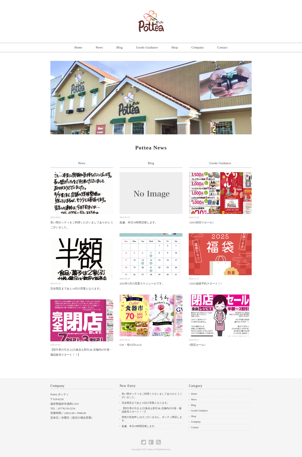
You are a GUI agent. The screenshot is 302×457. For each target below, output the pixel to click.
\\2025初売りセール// (201, 222)
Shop (174, 47)
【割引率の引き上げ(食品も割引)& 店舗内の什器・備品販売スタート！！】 (151, 410)
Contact (222, 47)
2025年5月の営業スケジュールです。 (142, 283)
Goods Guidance (147, 47)
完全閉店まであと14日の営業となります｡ (75, 288)
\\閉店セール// (197, 344)
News (99, 47)
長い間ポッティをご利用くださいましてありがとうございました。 (152, 395)
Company (197, 47)
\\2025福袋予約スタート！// (205, 283)
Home (78, 47)
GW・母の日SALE (131, 344)
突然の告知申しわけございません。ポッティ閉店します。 (152, 419)
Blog (119, 47)
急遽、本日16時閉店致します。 (139, 222)
